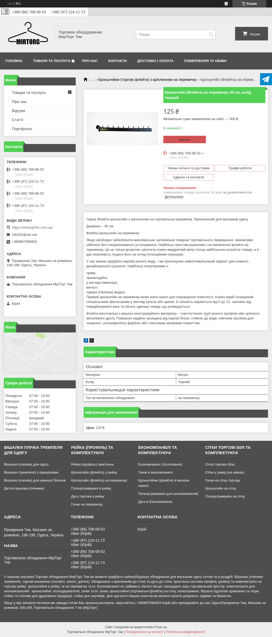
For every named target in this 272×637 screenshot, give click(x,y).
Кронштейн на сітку (220, 488)
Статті (17, 119)
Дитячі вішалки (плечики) (24, 488)
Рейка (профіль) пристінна (92, 464)
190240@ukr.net (24, 235)
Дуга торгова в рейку (87, 496)
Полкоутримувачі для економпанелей (168, 494)
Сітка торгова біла (220, 464)
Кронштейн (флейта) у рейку (94, 472)
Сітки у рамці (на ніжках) (224, 472)
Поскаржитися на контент (144, 632)
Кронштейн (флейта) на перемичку (99, 480)
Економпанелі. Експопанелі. (160, 464)
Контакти (117, 61)
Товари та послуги (51, 61)
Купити (184, 140)
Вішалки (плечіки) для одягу (26, 464)
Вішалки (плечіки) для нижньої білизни (35, 480)
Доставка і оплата (155, 61)
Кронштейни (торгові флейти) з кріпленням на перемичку (147, 79)
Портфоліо (22, 128)
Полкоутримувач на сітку (225, 496)
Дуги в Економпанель (155, 502)
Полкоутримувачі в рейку (91, 488)
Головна (13, 61)
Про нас (89, 61)
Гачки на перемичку (87, 504)
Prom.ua (161, 627)
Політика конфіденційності (185, 632)
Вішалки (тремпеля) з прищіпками (31, 472)
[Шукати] (211, 34)
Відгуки (18, 110)
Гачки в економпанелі (155, 472)
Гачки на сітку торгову (222, 480)
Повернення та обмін (205, 61)
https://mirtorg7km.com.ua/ (32, 227)
